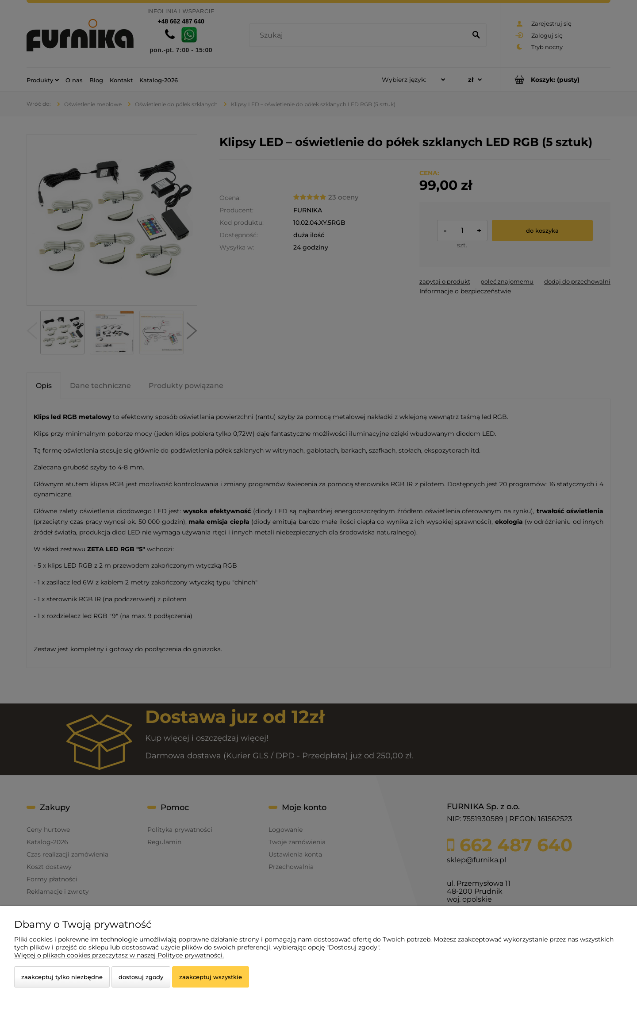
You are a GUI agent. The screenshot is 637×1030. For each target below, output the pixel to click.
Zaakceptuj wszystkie (210, 976)
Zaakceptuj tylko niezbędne (62, 976)
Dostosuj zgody (141, 976)
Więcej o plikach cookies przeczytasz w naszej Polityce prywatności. (119, 955)
